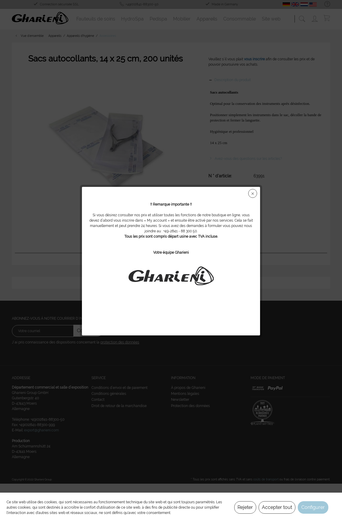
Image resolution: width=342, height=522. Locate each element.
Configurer (313, 507)
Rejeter (245, 507)
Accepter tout (277, 507)
